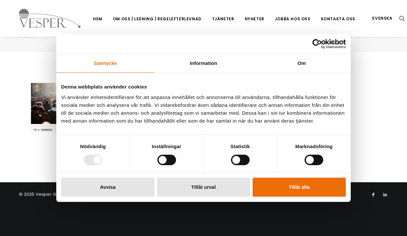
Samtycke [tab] (105, 63)
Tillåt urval (203, 187)
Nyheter (240, 19)
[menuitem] (83, 19)
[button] (393, 18)
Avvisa (108, 187)
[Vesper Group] (42, 18)
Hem (83, 19)
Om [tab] (301, 63)
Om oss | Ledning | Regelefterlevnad (142, 19)
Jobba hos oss (278, 19)
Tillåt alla (299, 187)
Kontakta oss (324, 19)
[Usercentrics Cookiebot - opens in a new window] (317, 44)
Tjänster (209, 19)
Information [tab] (203, 63)
